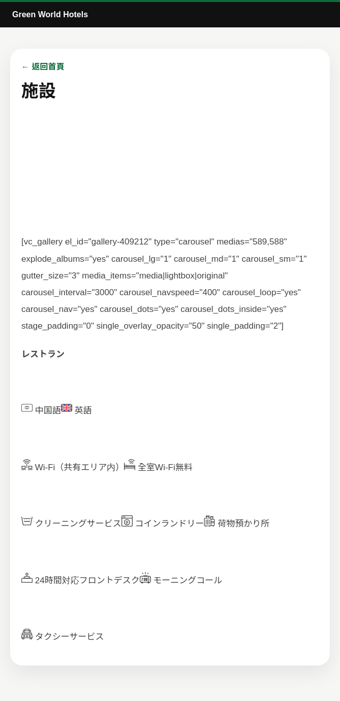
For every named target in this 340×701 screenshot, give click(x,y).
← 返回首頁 (42, 66)
